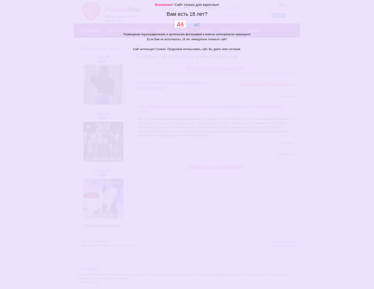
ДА (180, 24)
